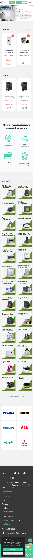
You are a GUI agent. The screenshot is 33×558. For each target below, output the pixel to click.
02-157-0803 (8, 529)
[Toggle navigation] (30, 2)
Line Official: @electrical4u (14, 533)
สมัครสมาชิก (24, 1)
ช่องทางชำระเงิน (7, 516)
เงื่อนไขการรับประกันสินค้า (11, 520)
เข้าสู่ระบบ (24, 3)
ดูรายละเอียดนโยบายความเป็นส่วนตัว (11, 545)
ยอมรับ (13, 549)
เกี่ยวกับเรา (6, 496)
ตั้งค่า (13, 553)
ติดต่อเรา (5, 508)
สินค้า (4, 500)
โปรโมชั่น (5, 504)
